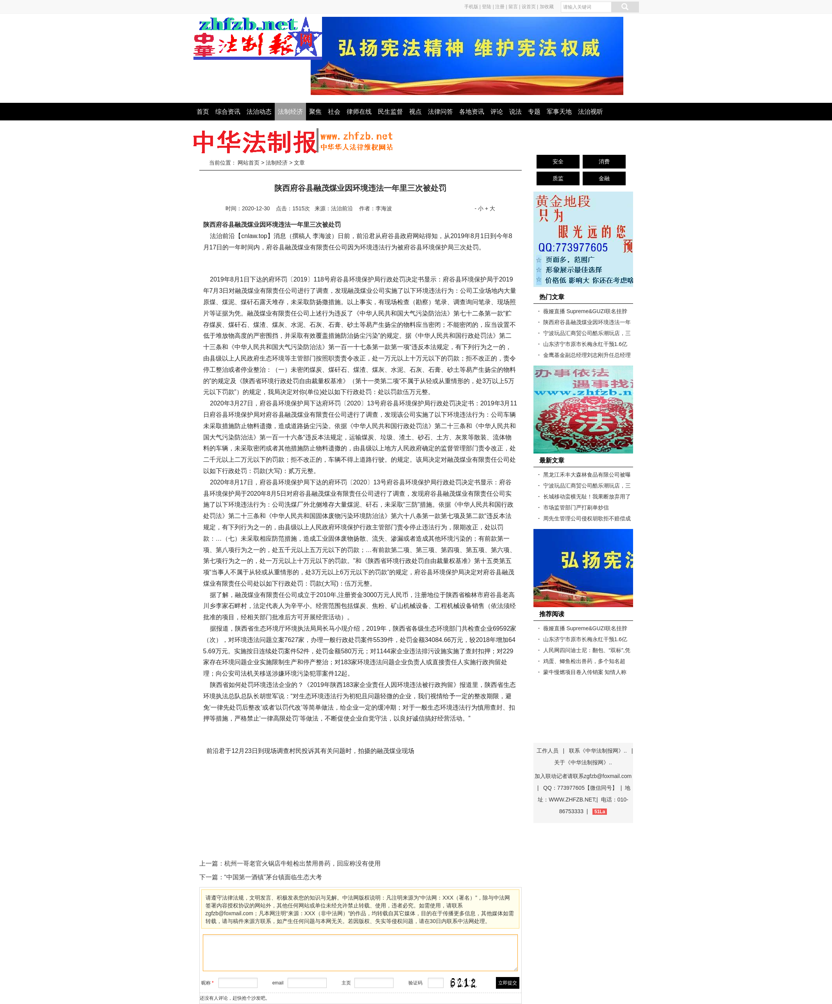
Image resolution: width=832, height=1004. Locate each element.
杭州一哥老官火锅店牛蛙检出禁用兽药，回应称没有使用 (302, 863)
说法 (515, 111)
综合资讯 (227, 111)
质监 (558, 178)
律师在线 (359, 111)
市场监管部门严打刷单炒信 (576, 507)
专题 (534, 111)
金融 (604, 178)
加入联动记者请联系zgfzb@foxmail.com (583, 776)
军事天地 (559, 111)
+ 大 (490, 208)
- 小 (478, 208)
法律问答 (440, 111)
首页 (203, 111)
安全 (558, 161)
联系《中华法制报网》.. (598, 751)
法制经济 (290, 111)
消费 (604, 161)
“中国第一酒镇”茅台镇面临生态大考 (273, 877)
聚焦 (315, 111)
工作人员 (547, 751)
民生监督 (390, 111)
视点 (415, 111)
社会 (334, 111)
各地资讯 (471, 111)
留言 (513, 6)
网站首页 (248, 163)
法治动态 (259, 111)
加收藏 (547, 6)
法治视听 (590, 111)
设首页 (529, 6)
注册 (500, 6)
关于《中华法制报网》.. (583, 762)
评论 (496, 111)
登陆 (486, 6)
